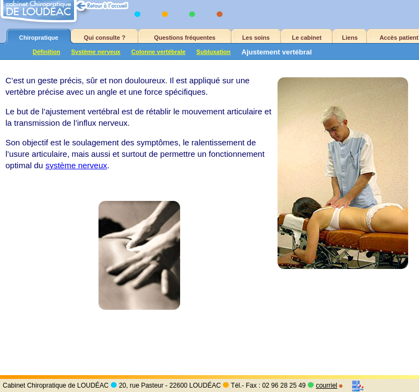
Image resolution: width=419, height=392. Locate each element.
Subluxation (213, 51)
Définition (46, 51)
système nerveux (76, 165)
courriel (326, 385)
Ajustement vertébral (277, 52)
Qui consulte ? (104, 37)
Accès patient (398, 37)
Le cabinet (306, 37)
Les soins (256, 37)
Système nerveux (96, 51)
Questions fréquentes (184, 37)
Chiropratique (38, 37)
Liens (350, 37)
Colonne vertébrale (158, 51)
